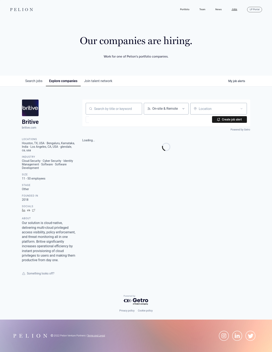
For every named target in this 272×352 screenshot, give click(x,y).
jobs (34, 81)
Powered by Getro (240, 129)
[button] (99, 119)
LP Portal (255, 9)
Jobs (234, 9)
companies (63, 81)
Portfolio (184, 9)
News (218, 9)
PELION (22, 9)
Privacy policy (126, 310)
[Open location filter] (241, 108)
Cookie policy (145, 310)
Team (202, 9)
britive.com (29, 127)
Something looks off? (38, 273)
